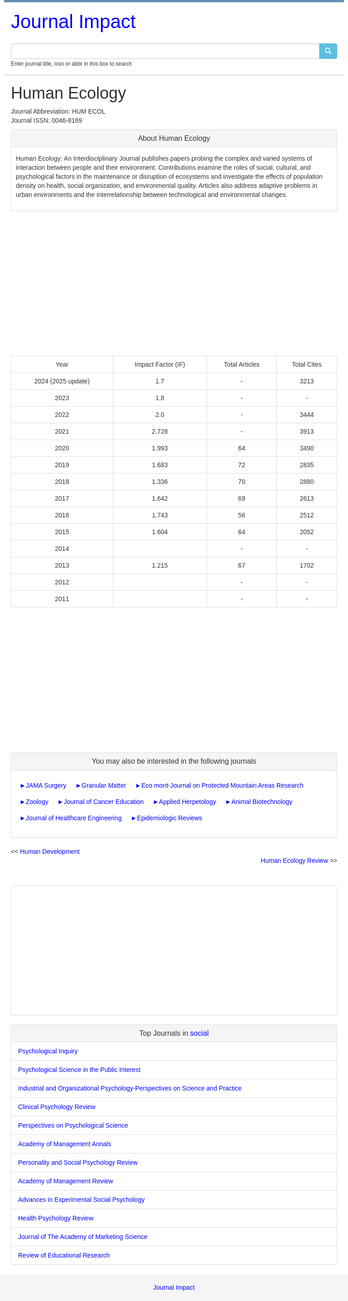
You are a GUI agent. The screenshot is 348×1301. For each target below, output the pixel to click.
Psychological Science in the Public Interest (79, 1069)
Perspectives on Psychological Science (73, 1125)
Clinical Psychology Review (56, 1106)
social (199, 1033)
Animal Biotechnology (262, 801)
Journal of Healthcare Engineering (74, 818)
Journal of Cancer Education (103, 801)
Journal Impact (73, 21)
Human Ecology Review (294, 860)
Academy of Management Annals (64, 1144)
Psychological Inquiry (48, 1051)
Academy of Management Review (65, 1181)
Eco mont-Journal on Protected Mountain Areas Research (222, 785)
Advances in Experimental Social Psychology (81, 1199)
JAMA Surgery (46, 785)
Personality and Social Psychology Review (78, 1162)
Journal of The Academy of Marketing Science (82, 1236)
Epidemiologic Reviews (169, 818)
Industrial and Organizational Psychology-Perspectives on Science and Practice (130, 1088)
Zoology (37, 801)
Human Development (50, 851)
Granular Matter (104, 785)
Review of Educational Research (64, 1255)
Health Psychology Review (55, 1218)
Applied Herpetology (187, 801)
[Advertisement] (174, 283)
